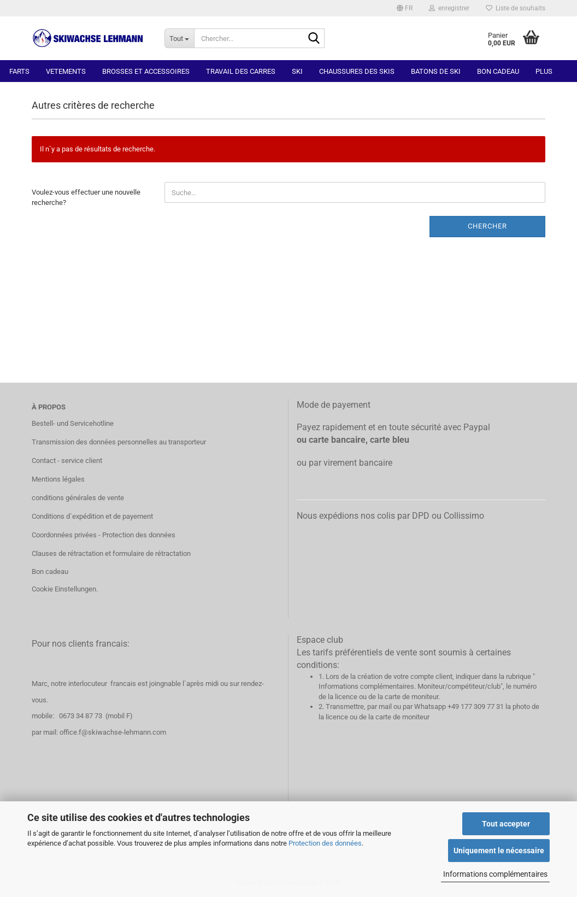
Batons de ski (436, 71)
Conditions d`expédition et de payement (92, 516)
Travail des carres (240, 71)
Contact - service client (67, 460)
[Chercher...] (179, 38)
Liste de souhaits (515, 8)
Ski (297, 71)
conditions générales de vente (78, 498)
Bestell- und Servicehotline (73, 423)
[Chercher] (314, 39)
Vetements (66, 71)
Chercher (487, 226)
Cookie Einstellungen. (65, 589)
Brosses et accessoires (146, 71)
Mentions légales (58, 479)
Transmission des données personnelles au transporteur (119, 442)
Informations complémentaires (495, 874)
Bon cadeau (498, 71)
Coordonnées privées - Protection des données (103, 535)
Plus (543, 71)
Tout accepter (506, 823)
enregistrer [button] (449, 8)
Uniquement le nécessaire (499, 850)
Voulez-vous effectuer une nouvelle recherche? (86, 197)
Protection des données (325, 843)
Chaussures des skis (357, 71)
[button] (404, 8)
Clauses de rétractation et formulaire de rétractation (111, 553)
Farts (19, 71)
